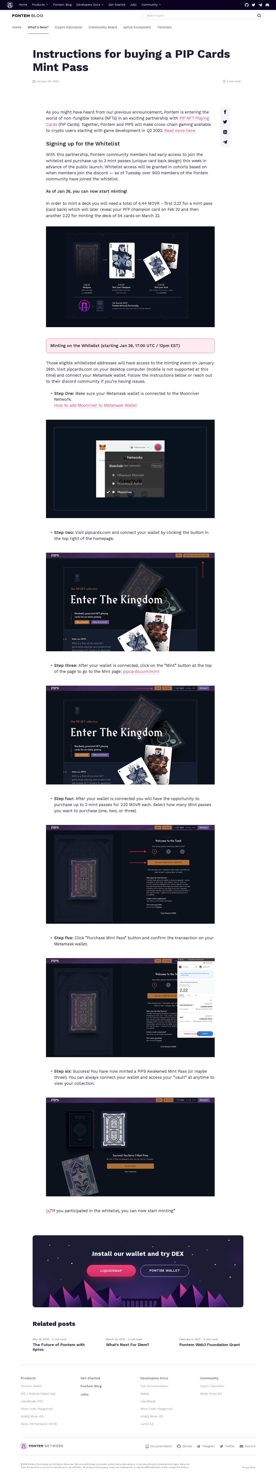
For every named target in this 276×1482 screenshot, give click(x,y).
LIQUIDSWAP (111, 1271)
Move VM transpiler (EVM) (39, 1424)
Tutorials (164, 27)
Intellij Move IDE (32, 1416)
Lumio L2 (147, 1424)
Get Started (116, 4)
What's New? (38, 27)
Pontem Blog (62, 4)
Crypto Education (68, 27)
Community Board (103, 27)
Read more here (179, 130)
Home (23, 4)
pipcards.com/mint (141, 671)
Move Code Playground (37, 1408)
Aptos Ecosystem (137, 27)
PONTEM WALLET (164, 1270)
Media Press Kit (211, 1393)
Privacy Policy (248, 1468)
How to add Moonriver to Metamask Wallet (95, 405)
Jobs (133, 4)
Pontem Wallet (31, 1386)
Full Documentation (154, 1386)
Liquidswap (148, 1401)
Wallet (144, 1393)
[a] (48, 1210)
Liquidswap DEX (32, 1401)
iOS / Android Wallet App (38, 1393)
